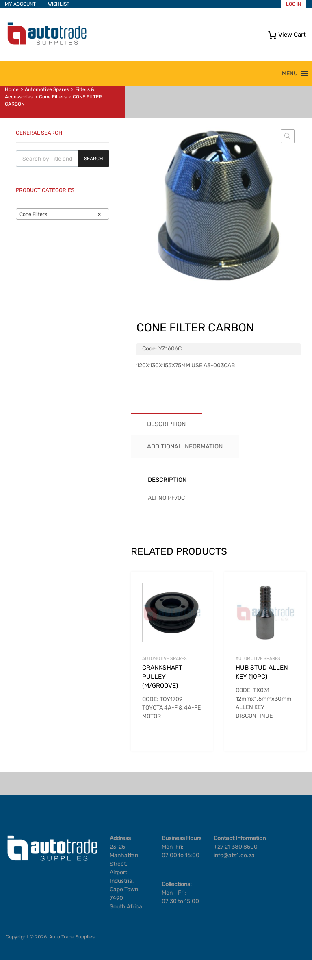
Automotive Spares (47, 89)
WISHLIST (58, 4)
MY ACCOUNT (20, 4)
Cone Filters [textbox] (60, 214)
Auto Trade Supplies (72, 937)
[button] (290, 73)
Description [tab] (166, 424)
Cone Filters (53, 97)
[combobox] (62, 214)
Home (12, 89)
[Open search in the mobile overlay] (62, 158)
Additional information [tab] (185, 446)
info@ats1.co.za (234, 855)
